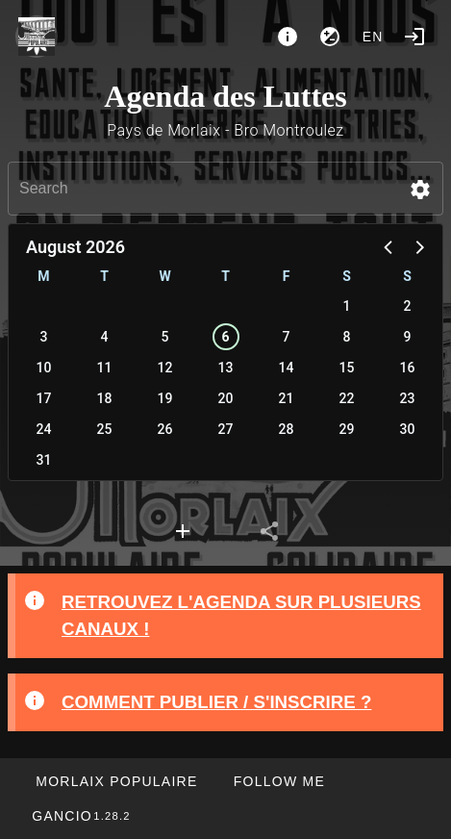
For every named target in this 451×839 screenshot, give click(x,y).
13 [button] (226, 367)
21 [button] (286, 398)
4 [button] (105, 336)
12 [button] (165, 367)
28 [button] (286, 429)
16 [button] (407, 367)
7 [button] (286, 336)
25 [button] (105, 429)
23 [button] (407, 398)
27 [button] (226, 429)
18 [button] (105, 398)
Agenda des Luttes (225, 96)
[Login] (414, 36)
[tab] (182, 531)
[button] (420, 189)
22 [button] (347, 398)
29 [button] (347, 429)
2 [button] (408, 306)
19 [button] (165, 398)
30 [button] (407, 429)
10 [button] (44, 367)
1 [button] (347, 306)
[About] (287, 36)
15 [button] (347, 367)
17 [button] (44, 398)
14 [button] (286, 367)
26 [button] (165, 429)
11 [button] (105, 367)
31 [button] (44, 460)
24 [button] (44, 429)
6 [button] (225, 336)
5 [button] (165, 336)
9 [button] (408, 336)
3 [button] (44, 336)
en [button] (373, 36)
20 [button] (226, 398)
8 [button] (347, 336)
